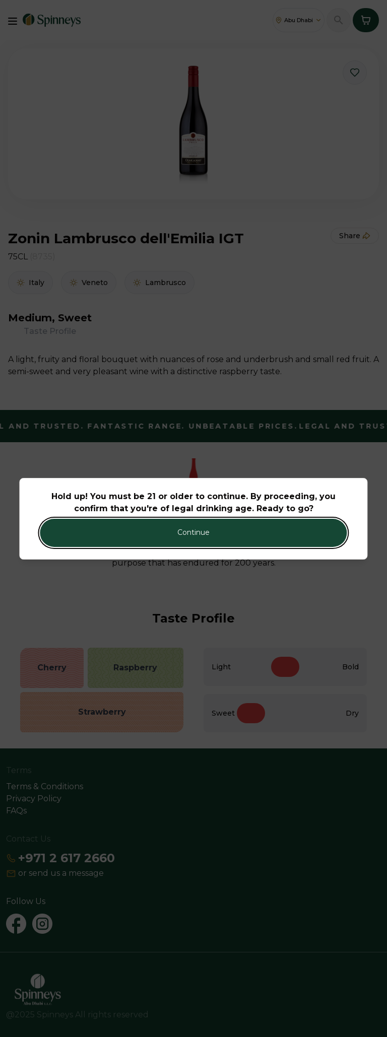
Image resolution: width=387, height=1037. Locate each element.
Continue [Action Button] (193, 532)
